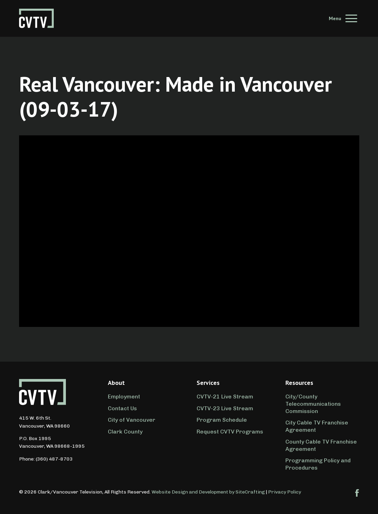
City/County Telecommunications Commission (313, 403)
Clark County (125, 431)
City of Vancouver (131, 419)
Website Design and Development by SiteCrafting (208, 492)
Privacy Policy (284, 492)
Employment (124, 396)
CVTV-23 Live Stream (225, 408)
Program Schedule (222, 419)
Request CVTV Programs (230, 431)
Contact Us (122, 408)
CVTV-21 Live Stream (225, 396)
